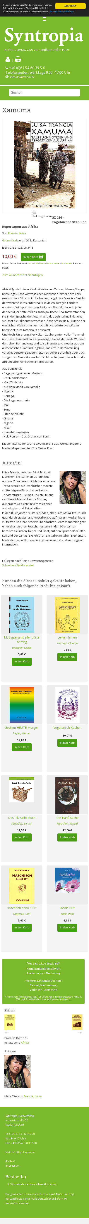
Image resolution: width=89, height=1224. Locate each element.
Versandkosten (14, 1199)
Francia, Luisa (17, 233)
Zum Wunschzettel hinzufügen (22, 275)
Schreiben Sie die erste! (18, 565)
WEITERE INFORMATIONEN (62, 11)
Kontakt (10, 1161)
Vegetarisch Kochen (67, 727)
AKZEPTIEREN (70, 6)
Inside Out (67, 908)
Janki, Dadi (67, 914)
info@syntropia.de (22, 77)
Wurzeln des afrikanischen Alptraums (33, 1184)
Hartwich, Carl (21, 914)
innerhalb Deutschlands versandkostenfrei (50, 263)
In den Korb (33, 257)
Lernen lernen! (67, 637)
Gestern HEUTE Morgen (22, 727)
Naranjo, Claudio (67, 643)
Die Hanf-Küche (67, 818)
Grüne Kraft (10, 240)
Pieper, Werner (22, 733)
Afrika (25, 1042)
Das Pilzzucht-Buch (21, 818)
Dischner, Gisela (21, 648)
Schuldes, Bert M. (21, 823)
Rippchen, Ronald (67, 823)
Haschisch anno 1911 (22, 908)
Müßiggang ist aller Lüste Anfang (21, 639)
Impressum (12, 1165)
